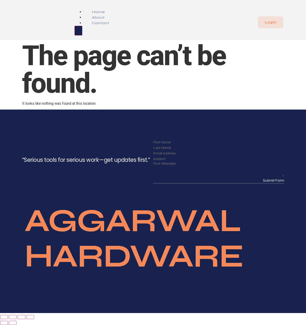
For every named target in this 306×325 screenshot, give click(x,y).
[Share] (21, 317)
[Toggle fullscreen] (13, 317)
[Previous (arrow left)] (4, 323)
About (98, 17)
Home (98, 12)
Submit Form (273, 180)
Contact (100, 23)
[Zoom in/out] (4, 317)
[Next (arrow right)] (13, 323)
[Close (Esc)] (30, 317)
